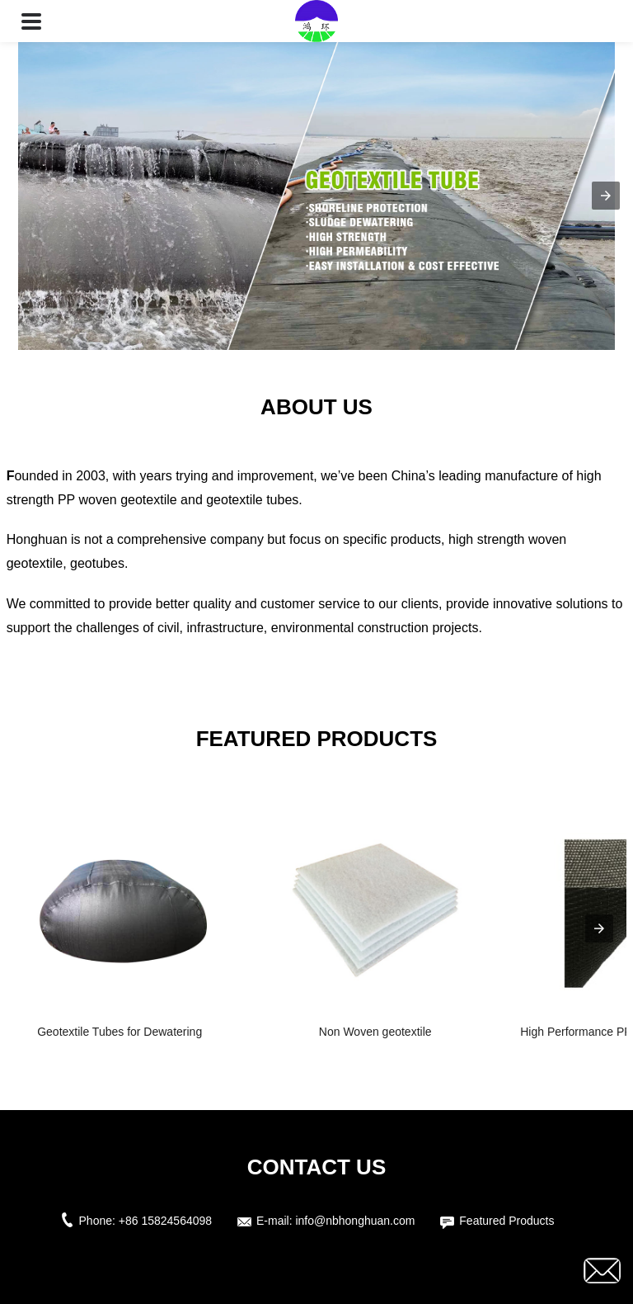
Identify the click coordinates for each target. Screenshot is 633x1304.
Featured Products (506, 1220)
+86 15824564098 (165, 1220)
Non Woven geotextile (375, 1031)
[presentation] (599, 928)
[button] (31, 21)
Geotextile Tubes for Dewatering (119, 1031)
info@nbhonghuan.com (355, 1220)
